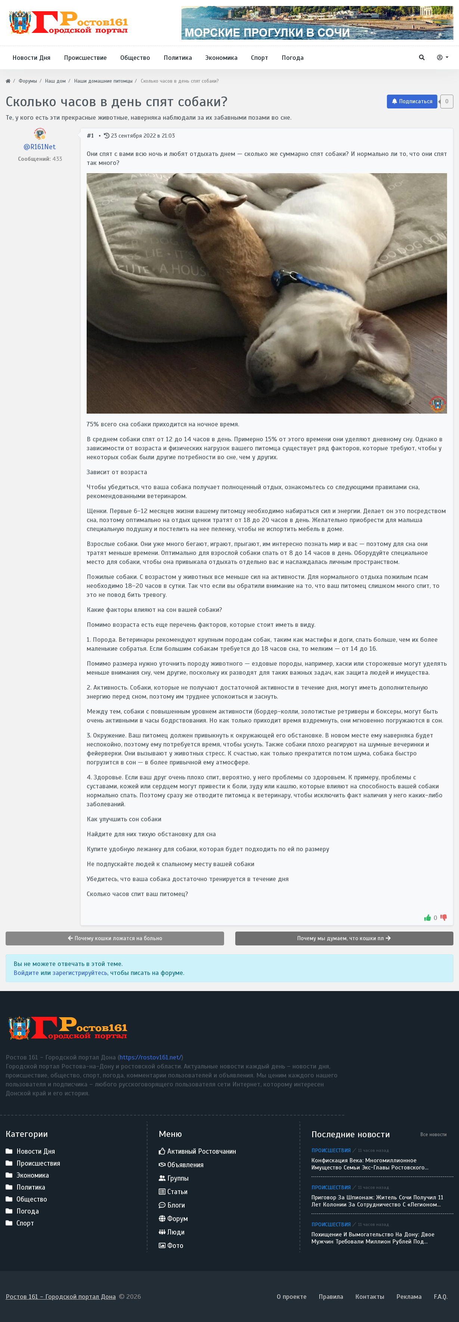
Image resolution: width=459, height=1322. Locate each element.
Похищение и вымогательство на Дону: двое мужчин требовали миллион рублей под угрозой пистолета (372, 1238)
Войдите (26, 973)
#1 (91, 135)
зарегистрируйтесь (80, 973)
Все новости (434, 1134)
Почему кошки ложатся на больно (115, 938)
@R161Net (40, 146)
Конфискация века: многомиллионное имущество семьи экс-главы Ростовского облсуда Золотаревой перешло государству (371, 1164)
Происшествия (331, 1150)
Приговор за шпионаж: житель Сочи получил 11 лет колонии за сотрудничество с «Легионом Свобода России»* (377, 1201)
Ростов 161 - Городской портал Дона (61, 1296)
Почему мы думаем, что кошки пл (344, 938)
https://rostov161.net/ (151, 1057)
